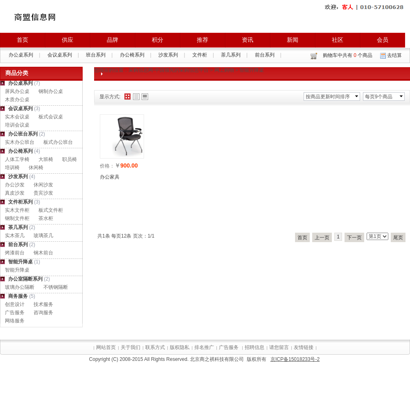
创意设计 (15, 304)
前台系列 (265, 55)
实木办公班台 (19, 142)
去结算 (394, 55)
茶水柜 (45, 218)
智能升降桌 (20, 262)
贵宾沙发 (43, 193)
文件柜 (199, 55)
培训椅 (12, 167)
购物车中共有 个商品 (347, 55)
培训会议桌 (17, 125)
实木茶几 (15, 235)
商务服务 (18, 296)
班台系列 (96, 55)
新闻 (292, 39)
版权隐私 (179, 347)
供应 (67, 39)
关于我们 (130, 347)
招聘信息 (254, 347)
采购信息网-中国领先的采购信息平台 (168, 70)
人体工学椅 (17, 159)
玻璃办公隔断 (19, 287)
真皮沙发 (15, 193)
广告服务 (15, 312)
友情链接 (303, 347)
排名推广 (204, 347)
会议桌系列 (59, 55)
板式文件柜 (50, 210)
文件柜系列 (20, 202)
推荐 (202, 39)
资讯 (247, 39)
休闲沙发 (43, 185)
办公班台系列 (23, 134)
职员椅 (69, 159)
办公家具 (109, 177)
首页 (22, 39)
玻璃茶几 (43, 235)
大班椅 (45, 159)
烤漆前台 (15, 253)
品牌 (112, 39)
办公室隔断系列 (25, 279)
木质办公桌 (17, 99)
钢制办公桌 (50, 91)
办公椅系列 (132, 55)
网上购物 (224, 70)
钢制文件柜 (17, 218)
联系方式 (155, 347)
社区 (337, 39)
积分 (157, 39)
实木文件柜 (17, 210)
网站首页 (106, 347)
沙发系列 (168, 55)
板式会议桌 (50, 117)
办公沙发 (15, 185)
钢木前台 (43, 253)
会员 (382, 39)
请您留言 (279, 347)
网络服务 (15, 321)
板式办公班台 (58, 142)
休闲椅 (36, 167)
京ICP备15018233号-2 (295, 359)
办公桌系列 (21, 55)
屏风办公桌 (17, 91)
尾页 (398, 237)
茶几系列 (231, 55)
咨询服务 (43, 312)
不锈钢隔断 (55, 287)
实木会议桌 (17, 117)
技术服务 (43, 304)
